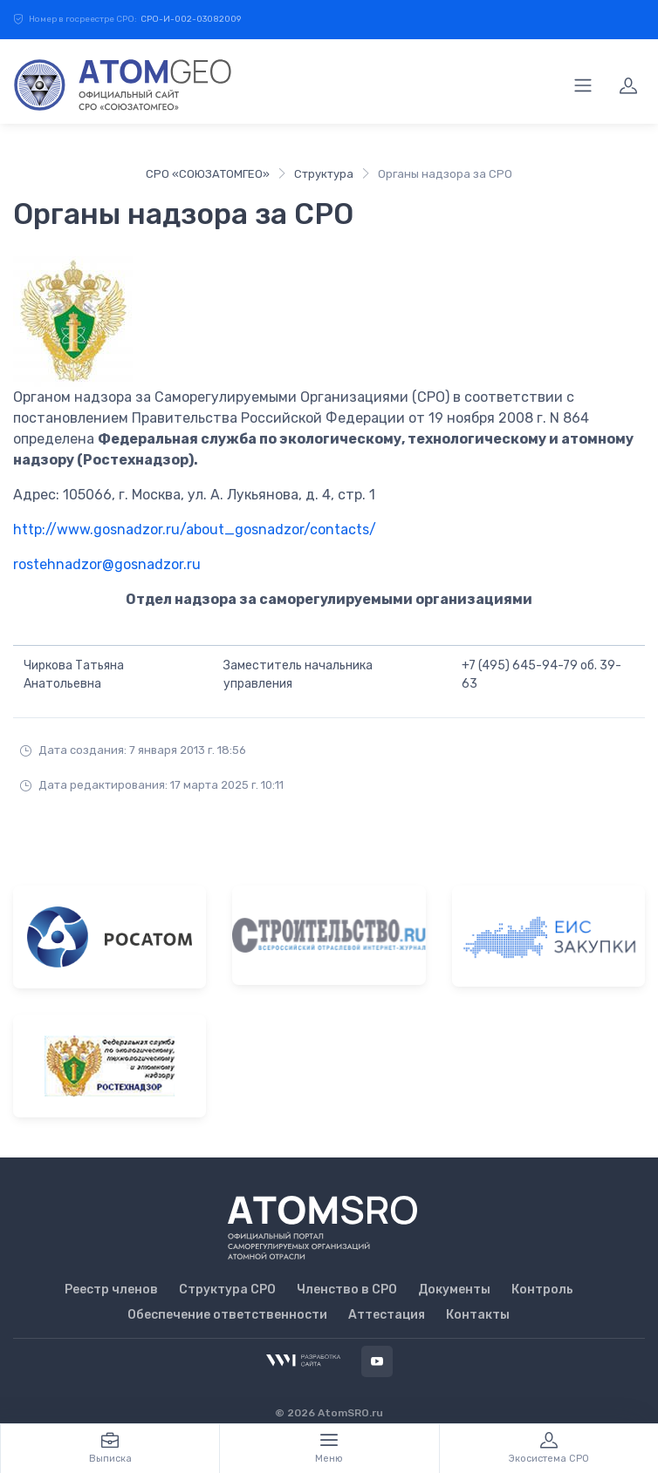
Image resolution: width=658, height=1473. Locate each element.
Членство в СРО (347, 1289)
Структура (323, 173)
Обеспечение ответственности (227, 1314)
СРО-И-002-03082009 (191, 19)
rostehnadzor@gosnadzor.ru (107, 564)
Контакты (478, 1314)
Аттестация (386, 1314)
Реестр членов (111, 1289)
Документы (454, 1289)
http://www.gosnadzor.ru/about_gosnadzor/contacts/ (194, 529)
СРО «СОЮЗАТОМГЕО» (208, 173)
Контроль (542, 1289)
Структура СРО (227, 1289)
